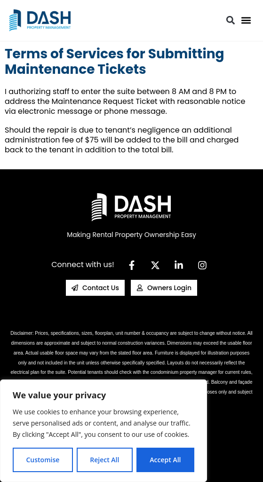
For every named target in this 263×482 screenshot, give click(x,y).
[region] (103, 430)
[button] (246, 20)
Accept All (165, 459)
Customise (42, 459)
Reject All (104, 459)
